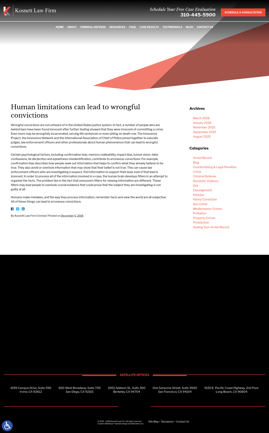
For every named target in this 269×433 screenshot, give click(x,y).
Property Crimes (204, 218)
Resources (117, 27)
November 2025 (204, 127)
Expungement (202, 190)
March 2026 (201, 118)
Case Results (149, 27)
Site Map (153, 421)
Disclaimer (167, 421)
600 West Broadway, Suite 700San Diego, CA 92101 (80, 389)
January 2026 (202, 123)
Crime (197, 172)
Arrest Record (202, 158)
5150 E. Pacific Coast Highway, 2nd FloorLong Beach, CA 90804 (231, 389)
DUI (195, 185)
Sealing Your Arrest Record (211, 227)
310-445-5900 (197, 15)
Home (60, 27)
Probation (199, 213)
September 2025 (204, 132)
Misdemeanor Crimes (207, 209)
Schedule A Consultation (243, 12)
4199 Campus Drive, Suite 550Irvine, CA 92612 (30, 389)
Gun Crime (200, 204)
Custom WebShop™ (106, 424)
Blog (189, 27)
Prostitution (201, 222)
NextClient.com (136, 424)
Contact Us (205, 27)
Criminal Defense (93, 27)
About (71, 27)
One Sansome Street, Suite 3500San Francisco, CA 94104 (175, 389)
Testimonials (172, 27)
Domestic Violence (205, 181)
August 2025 (202, 136)
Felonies (198, 195)
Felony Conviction (205, 199)
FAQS (132, 27)
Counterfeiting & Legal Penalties (215, 167)
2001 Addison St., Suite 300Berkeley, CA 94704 (127, 389)
